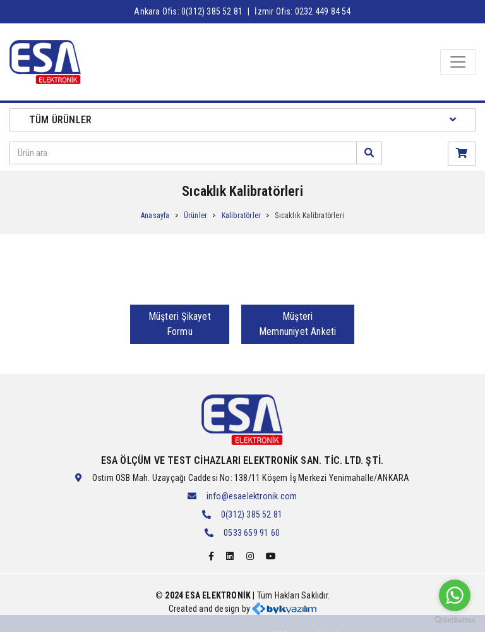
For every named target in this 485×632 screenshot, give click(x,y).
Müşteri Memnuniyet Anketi (297, 323)
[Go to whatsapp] (454, 595)
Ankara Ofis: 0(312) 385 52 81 (188, 11)
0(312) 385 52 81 (251, 514)
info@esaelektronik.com (252, 496)
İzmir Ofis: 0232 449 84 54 (302, 11)
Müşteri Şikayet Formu (179, 323)
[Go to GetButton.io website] (454, 619)
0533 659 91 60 (252, 533)
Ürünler (195, 215)
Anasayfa (155, 215)
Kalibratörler (241, 215)
